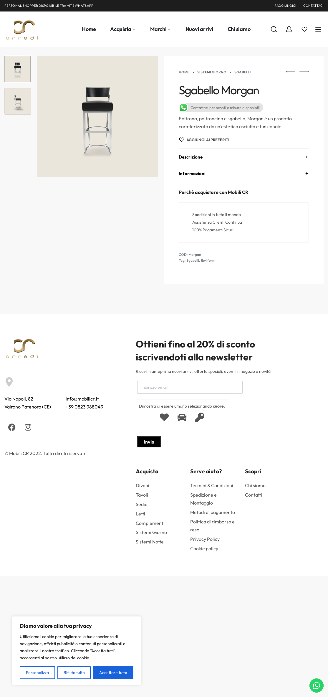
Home (184, 72)
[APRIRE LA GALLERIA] (97, 116)
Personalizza (37, 672)
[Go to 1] (17, 69)
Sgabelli (242, 72)
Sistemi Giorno (211, 72)
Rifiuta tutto (74, 672)
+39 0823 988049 (84, 407)
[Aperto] (304, 29)
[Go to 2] (17, 101)
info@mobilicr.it (82, 399)
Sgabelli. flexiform (200, 260)
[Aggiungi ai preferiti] (204, 140)
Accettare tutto (113, 672)
